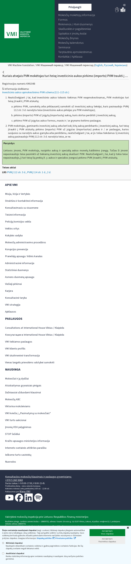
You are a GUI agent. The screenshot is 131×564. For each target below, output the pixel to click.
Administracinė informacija (19, 263)
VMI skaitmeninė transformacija (22, 355)
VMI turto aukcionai (15, 420)
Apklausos (10, 312)
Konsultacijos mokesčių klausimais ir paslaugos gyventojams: (38, 477)
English (99, 65)
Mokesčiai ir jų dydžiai (17, 378)
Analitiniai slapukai (13, 553)
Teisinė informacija (15, 215)
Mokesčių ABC (12, 399)
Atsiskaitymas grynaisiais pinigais (23, 385)
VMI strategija (12, 305)
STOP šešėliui (12, 434)
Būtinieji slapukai (12, 543)
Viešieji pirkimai (13, 284)
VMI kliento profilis (15, 348)
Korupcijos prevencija (16, 249)
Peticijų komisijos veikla (18, 221)
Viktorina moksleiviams (17, 406)
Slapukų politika (44, 538)
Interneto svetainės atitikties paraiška (25, 448)
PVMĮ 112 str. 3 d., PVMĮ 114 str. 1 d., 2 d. (29, 172)
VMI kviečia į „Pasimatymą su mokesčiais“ (28, 413)
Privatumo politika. (64, 538)
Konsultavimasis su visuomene (21, 208)
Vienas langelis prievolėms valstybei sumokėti (29, 362)
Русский (108, 65)
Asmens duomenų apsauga (19, 277)
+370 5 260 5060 (14, 480)
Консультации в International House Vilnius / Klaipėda (34, 335)
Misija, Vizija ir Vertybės (17, 194)
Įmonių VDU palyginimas (18, 427)
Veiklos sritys (12, 228)
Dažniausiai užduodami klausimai (23, 392)
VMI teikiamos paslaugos (18, 342)
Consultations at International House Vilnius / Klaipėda (34, 328)
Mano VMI (25, 491)
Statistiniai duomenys (17, 270)
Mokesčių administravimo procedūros (25, 242)
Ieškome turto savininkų (18, 455)
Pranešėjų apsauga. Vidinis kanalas (23, 256)
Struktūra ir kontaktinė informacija (24, 201)
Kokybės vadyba (14, 235)
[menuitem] (76, 15)
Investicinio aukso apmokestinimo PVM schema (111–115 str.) (35, 92)
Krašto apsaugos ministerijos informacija (27, 441)
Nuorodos (10, 462)
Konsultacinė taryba (16, 298)
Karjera (9, 291)
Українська (120, 65)
